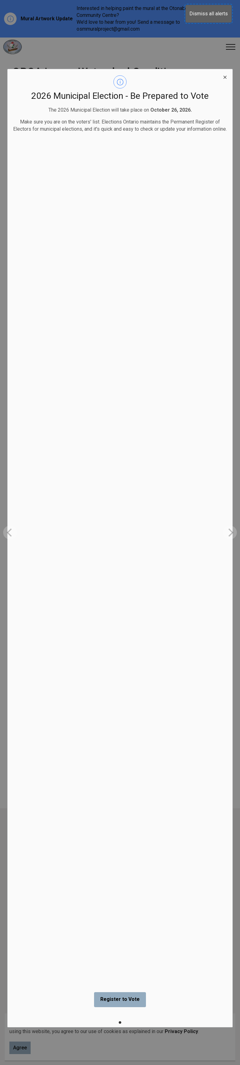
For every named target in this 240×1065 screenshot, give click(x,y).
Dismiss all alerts (208, 14)
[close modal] (225, 76)
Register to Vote (120, 999)
